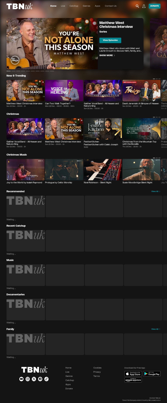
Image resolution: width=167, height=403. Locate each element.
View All (155, 191)
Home (53, 6)
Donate (69, 389)
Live (63, 6)
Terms (96, 376)
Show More (107, 55)
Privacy (97, 372)
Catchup (74, 6)
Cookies (97, 368)
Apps (97, 6)
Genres (86, 6)
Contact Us (111, 6)
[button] (163, 43)
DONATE (154, 6)
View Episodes (110, 40)
